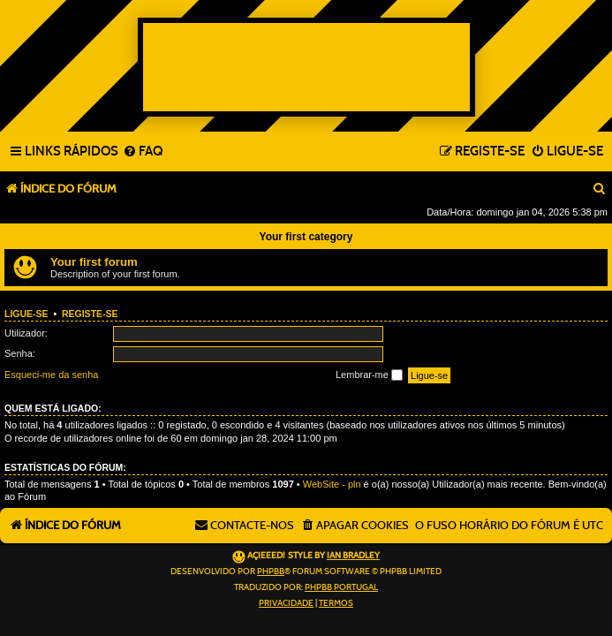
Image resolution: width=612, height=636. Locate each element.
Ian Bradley (353, 555)
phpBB (270, 571)
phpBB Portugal (341, 587)
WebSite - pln (332, 484)
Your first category (306, 237)
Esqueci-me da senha (51, 374)
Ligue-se (26, 313)
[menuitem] (142, 152)
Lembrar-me (369, 375)
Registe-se (90, 313)
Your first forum (94, 262)
